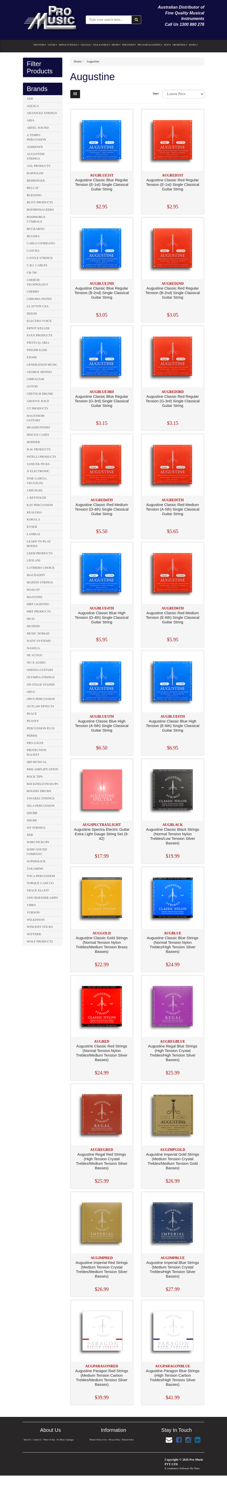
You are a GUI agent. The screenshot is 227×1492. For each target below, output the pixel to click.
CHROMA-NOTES (39, 299)
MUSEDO (33, 626)
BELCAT (33, 188)
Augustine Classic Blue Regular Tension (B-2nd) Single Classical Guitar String (101, 292)
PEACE (32, 713)
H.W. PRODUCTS (38, 449)
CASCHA (33, 250)
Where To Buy (49, 1440)
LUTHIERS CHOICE (40, 567)
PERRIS (32, 735)
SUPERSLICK (36, 861)
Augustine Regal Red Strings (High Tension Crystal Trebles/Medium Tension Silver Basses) (101, 1161)
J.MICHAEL (35, 490)
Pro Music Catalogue (65, 1440)
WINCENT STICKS (40, 927)
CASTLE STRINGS (39, 258)
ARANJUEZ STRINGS (42, 113)
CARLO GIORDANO (41, 243)
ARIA (31, 120)
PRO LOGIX (35, 743)
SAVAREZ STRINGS (40, 798)
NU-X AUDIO (36, 662)
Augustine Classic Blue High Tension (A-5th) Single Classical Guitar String (101, 725)
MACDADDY (36, 575)
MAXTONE (34, 597)
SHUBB (32, 813)
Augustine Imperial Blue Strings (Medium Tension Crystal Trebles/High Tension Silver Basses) (172, 1269)
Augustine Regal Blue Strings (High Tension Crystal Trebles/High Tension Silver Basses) (172, 1053)
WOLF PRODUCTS (40, 941)
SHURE (32, 820)
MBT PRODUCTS (39, 611)
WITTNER (34, 934)
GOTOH (32, 386)
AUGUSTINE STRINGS (36, 156)
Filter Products (40, 67)
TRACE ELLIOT (38, 890)
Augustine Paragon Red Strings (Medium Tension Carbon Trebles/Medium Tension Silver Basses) (101, 1378)
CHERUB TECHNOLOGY (37, 282)
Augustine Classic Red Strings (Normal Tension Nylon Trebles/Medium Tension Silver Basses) (101, 1053)
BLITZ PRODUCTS (40, 202)
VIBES (31, 905)
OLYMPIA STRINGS (40, 677)
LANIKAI (33, 534)
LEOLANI (33, 560)
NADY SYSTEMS (39, 641)
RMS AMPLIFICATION (42, 769)
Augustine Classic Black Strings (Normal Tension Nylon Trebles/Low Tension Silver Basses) (172, 836)
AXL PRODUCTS (38, 166)
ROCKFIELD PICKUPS (42, 784)
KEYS (167, 45)
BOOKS (193, 45)
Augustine (92, 61)
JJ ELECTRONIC (38, 471)
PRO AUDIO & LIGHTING (150, 45)
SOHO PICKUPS (38, 842)
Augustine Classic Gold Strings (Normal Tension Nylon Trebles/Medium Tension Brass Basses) (102, 945)
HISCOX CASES (38, 434)
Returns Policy (128, 1440)
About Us (27, 1440)
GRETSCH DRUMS (40, 394)
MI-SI (31, 619)
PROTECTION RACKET (36, 752)
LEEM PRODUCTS (39, 553)
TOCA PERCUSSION (41, 876)
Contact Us (37, 1440)
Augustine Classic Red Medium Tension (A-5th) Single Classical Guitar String (172, 509)
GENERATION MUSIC (42, 364)
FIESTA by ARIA (38, 342)
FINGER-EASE (37, 350)
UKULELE (86, 45)
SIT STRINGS (36, 827)
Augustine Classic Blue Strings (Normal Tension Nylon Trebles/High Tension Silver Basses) (172, 945)
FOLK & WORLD (101, 45)
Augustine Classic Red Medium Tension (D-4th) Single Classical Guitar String (102, 509)
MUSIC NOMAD (38, 633)
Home (78, 61)
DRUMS (116, 45)
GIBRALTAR (35, 379)
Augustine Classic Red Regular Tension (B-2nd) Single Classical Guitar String (172, 292)
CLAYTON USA (37, 306)
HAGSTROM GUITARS (35, 418)
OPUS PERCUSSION (41, 699)
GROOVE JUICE (38, 401)
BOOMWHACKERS (40, 209)
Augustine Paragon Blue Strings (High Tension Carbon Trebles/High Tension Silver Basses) (173, 1378)
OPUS (31, 692)
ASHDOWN (35, 147)
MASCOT (33, 589)
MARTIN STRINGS (40, 582)
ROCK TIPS (35, 776)
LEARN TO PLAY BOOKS (39, 544)
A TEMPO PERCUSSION (36, 137)
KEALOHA (34, 512)
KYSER (32, 527)
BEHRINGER (36, 180)
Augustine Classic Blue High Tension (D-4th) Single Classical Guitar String (102, 617)
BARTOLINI (35, 173)
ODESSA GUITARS (40, 670)
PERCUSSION (129, 45)
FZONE (32, 357)
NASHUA (33, 648)
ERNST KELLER (38, 328)
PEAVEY (33, 721)
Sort (156, 93)
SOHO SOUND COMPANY (37, 852)
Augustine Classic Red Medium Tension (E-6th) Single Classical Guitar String (172, 617)
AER (30, 98)
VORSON (33, 912)
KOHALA (33, 519)
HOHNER (33, 442)
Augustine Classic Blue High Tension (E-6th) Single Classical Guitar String (172, 725)
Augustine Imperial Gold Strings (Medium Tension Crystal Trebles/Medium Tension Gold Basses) (172, 1161)
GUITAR (52, 45)
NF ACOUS (34, 655)
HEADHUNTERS (38, 427)
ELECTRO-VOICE (39, 321)
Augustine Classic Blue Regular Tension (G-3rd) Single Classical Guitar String (102, 401)
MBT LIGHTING (38, 604)
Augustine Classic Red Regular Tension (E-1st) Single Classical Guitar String (172, 184)
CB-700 (32, 272)
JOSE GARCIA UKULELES (37, 481)
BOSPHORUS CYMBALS (36, 219)
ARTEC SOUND (37, 127)
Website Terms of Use (98, 1440)
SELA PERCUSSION (40, 805)
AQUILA (33, 106)
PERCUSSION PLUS (40, 728)
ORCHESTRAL (180, 45)
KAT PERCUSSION (40, 505)
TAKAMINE (35, 868)
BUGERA (33, 236)
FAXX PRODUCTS (39, 335)
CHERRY (33, 291)
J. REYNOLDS (36, 497)
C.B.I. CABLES (37, 265)
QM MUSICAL (37, 762)
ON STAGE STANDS (41, 684)
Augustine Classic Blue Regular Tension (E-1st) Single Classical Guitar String (101, 184)
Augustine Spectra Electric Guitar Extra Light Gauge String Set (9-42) (102, 834)
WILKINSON (36, 919)
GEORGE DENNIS (39, 372)
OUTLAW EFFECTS (40, 706)
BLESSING (34, 195)
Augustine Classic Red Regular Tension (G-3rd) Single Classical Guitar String (173, 401)
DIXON (32, 313)
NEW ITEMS (39, 45)
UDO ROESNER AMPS (42, 897)
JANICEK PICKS (38, 464)
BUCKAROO (35, 229)
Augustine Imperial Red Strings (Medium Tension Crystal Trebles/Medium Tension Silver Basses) (102, 1269)
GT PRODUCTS (37, 408)
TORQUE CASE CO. (40, 883)
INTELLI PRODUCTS (41, 456)
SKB (30, 835)
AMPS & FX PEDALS (69, 45)
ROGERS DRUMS (39, 791)
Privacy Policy (114, 1440)
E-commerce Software (177, 1468)
